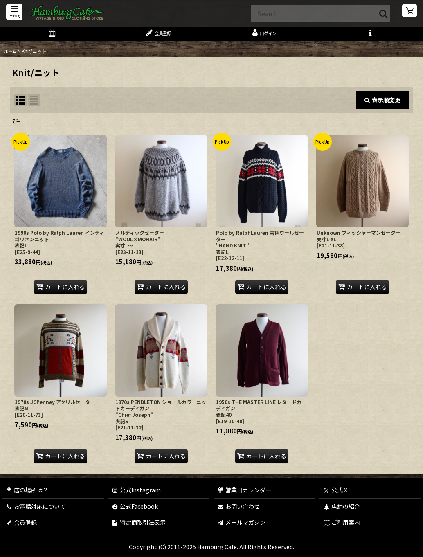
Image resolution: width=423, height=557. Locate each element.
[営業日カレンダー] (53, 36)
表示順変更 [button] (382, 104)
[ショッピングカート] (410, 12)
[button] (13, 13)
